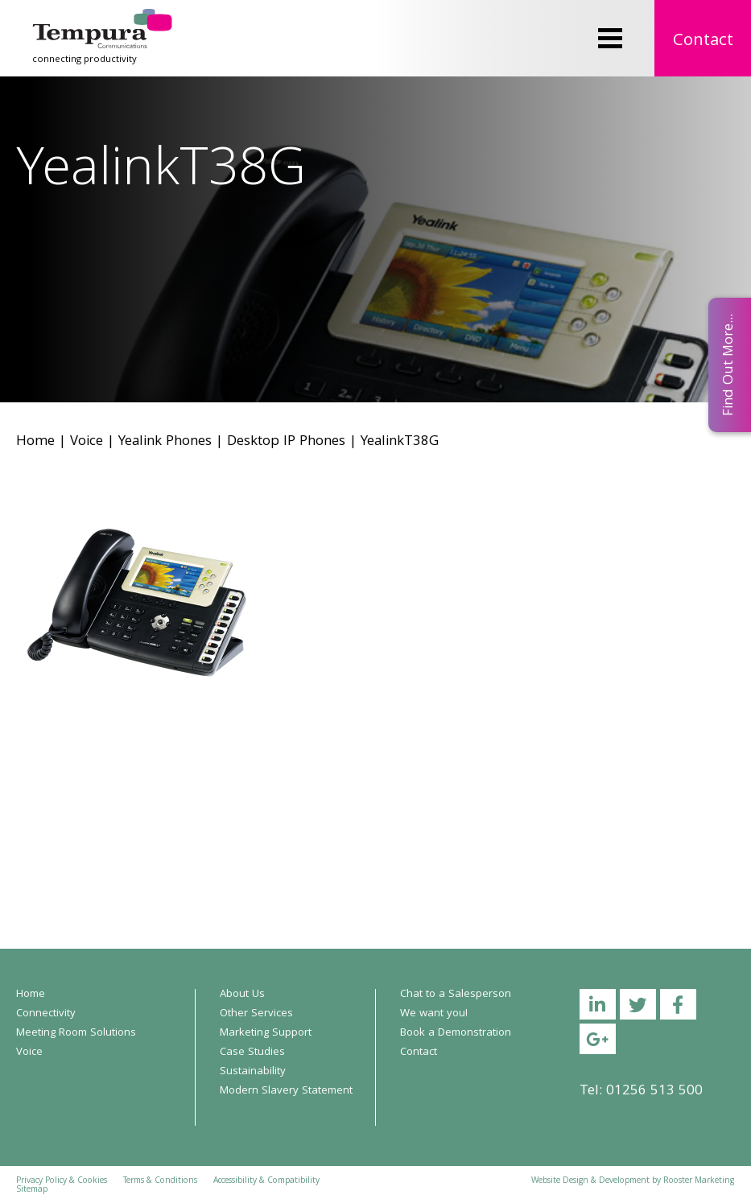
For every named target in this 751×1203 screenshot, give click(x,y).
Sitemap (31, 1190)
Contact (703, 41)
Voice (86, 442)
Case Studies (252, 1052)
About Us (242, 994)
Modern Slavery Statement (286, 1091)
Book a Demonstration (455, 1033)
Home (35, 442)
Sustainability (253, 1072)
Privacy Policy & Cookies (61, 1181)
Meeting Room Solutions (76, 1033)
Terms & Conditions (160, 1181)
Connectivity (46, 1014)
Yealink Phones (165, 442)
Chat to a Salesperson (455, 994)
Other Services (256, 1014)
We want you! (434, 1014)
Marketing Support (266, 1033)
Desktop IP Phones (286, 442)
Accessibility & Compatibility (266, 1181)
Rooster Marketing (698, 1181)
